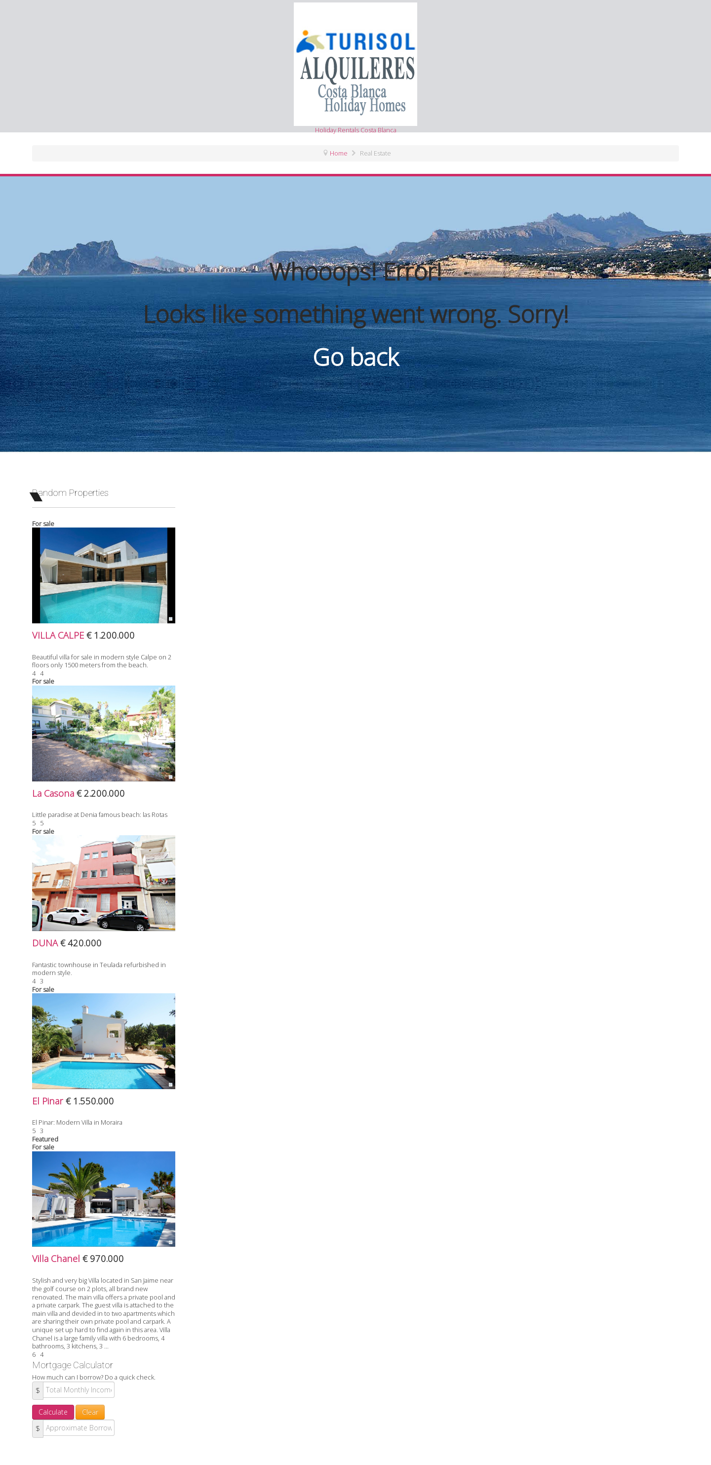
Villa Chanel (57, 1258)
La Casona (54, 793)
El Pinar (49, 1101)
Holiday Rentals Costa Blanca (355, 68)
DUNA (46, 942)
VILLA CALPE (59, 635)
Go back (355, 357)
